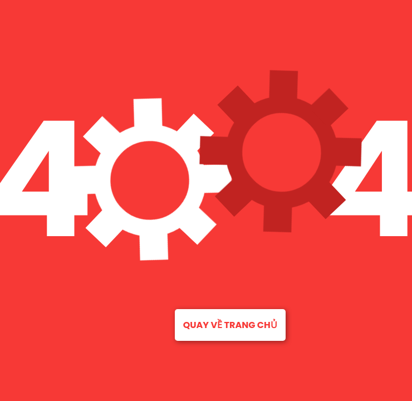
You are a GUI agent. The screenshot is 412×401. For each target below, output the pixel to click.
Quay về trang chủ (230, 325)
